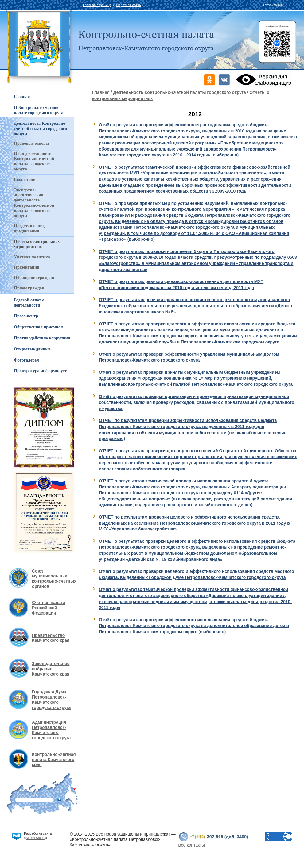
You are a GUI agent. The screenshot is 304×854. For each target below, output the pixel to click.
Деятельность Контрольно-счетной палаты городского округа (179, 92)
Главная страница (97, 5)
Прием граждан (29, 288)
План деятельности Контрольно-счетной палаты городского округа (34, 161)
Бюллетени (25, 179)
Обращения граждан (34, 277)
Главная (101, 92)
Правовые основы (31, 143)
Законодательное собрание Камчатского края (50, 668)
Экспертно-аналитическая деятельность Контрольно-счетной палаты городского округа (34, 203)
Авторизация (272, 5)
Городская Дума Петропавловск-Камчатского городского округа (51, 699)
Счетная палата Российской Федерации (48, 607)
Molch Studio (35, 838)
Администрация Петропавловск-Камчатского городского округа (51, 730)
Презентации (26, 267)
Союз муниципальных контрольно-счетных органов (54, 579)
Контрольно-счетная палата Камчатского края (54, 759)
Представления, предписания (29, 228)
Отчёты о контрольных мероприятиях (37, 244)
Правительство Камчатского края (50, 638)
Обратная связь (128, 5)
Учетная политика (32, 257)
